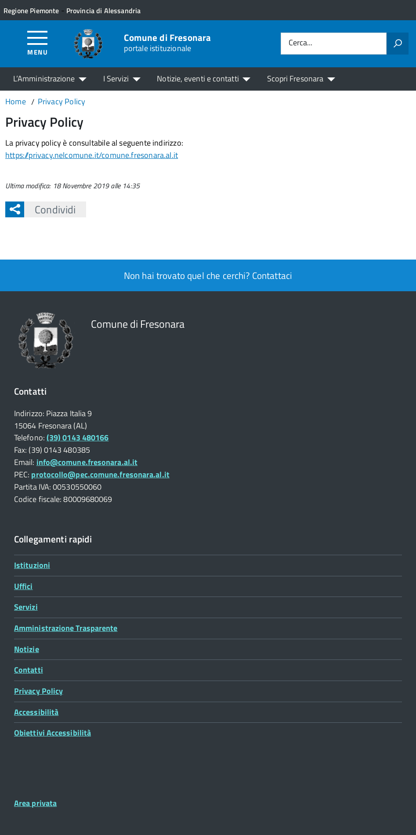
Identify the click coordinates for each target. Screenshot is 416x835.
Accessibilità (36, 712)
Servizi (26, 607)
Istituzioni (32, 565)
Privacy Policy (38, 691)
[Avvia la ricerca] (398, 44)
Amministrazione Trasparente (65, 628)
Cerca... (300, 43)
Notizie (26, 649)
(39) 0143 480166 (78, 437)
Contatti (28, 670)
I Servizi (116, 78)
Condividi (50, 209)
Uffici (23, 586)
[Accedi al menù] (37, 42)
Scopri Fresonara (295, 78)
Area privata (35, 803)
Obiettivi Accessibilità (52, 733)
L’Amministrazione (44, 78)
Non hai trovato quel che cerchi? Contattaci (208, 275)
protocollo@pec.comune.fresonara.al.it (100, 474)
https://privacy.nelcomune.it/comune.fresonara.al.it (91, 155)
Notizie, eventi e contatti (198, 78)
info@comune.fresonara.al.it (86, 462)
